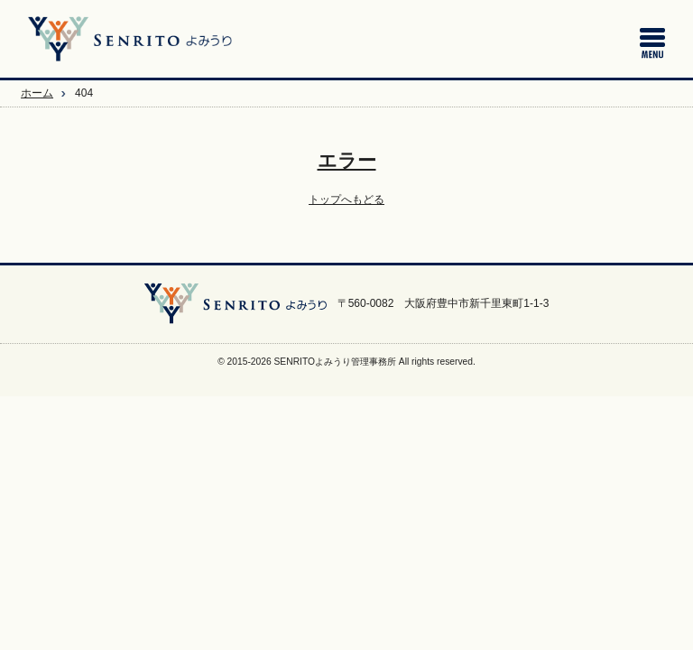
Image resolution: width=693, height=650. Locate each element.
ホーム (37, 93)
